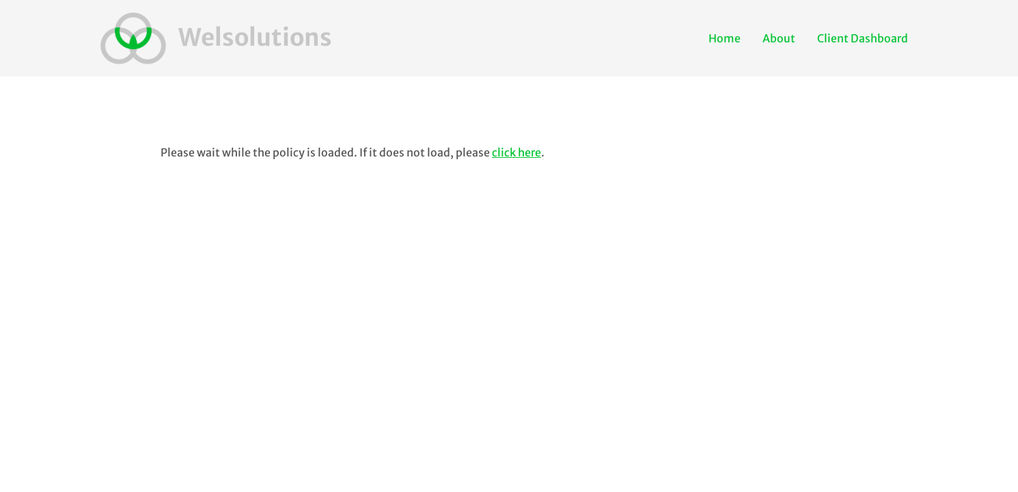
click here (516, 152)
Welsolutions (255, 38)
